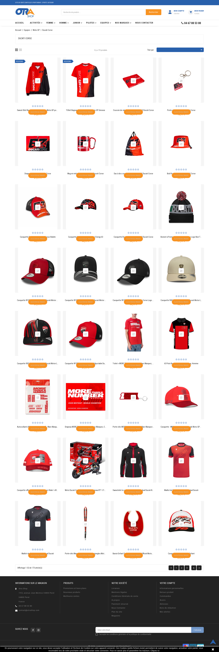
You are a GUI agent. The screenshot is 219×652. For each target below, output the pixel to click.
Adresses (164, 604)
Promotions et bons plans (74, 588)
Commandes (165, 596)
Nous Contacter (118, 608)
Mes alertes (165, 612)
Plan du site (117, 612)
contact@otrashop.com (29, 610)
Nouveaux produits (71, 592)
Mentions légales (119, 592)
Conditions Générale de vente (125, 596)
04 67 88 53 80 (25, 606)
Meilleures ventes (71, 596)
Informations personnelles (172, 588)
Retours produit (167, 592)
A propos (116, 600)
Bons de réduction (168, 608)
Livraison (116, 588)
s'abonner (197, 630)
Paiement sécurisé (120, 604)
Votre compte (167, 583)
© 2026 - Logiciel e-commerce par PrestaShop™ (109, 646)
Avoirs (163, 600)
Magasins (116, 616)
